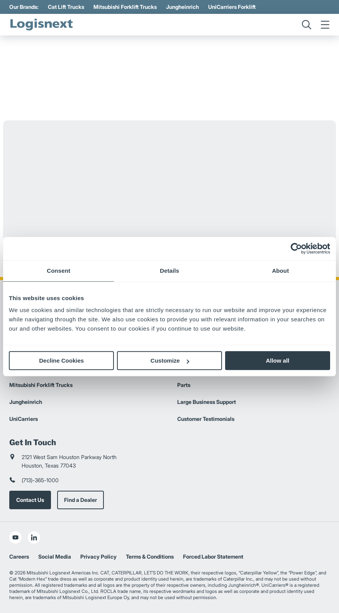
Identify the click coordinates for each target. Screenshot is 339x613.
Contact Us (30, 499)
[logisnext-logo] (42, 25)
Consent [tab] (58, 270)
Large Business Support (206, 402)
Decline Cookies (61, 360)
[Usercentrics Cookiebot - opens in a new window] (296, 248)
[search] (306, 24)
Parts (183, 385)
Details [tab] (169, 270)
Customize (170, 360)
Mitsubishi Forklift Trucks (125, 6)
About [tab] (280, 270)
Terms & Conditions (150, 556)
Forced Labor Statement (213, 556)
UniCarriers (23, 418)
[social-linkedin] (34, 537)
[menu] (325, 24)
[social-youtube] (15, 537)
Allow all (277, 360)
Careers (19, 556)
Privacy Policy (98, 556)
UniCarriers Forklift (232, 6)
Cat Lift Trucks (66, 6)
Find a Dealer (80, 499)
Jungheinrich (182, 6)
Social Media (54, 556)
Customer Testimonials (205, 418)
